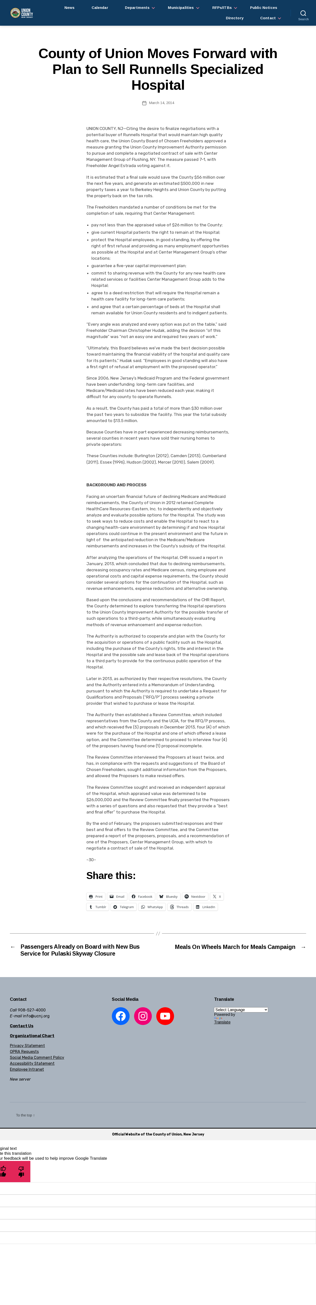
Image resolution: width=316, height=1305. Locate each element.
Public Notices (263, 7)
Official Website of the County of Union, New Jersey (158, 1135)
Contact (268, 18)
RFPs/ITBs (222, 7)
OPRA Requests (24, 1051)
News (69, 7)
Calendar (100, 7)
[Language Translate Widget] (241, 1010)
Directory (234, 18)
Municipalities (181, 7)
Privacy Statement (27, 1046)
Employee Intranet (27, 1069)
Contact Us (21, 1026)
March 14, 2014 (161, 103)
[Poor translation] (21, 1171)
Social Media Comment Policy (37, 1057)
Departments (137, 7)
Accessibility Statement (32, 1063)
